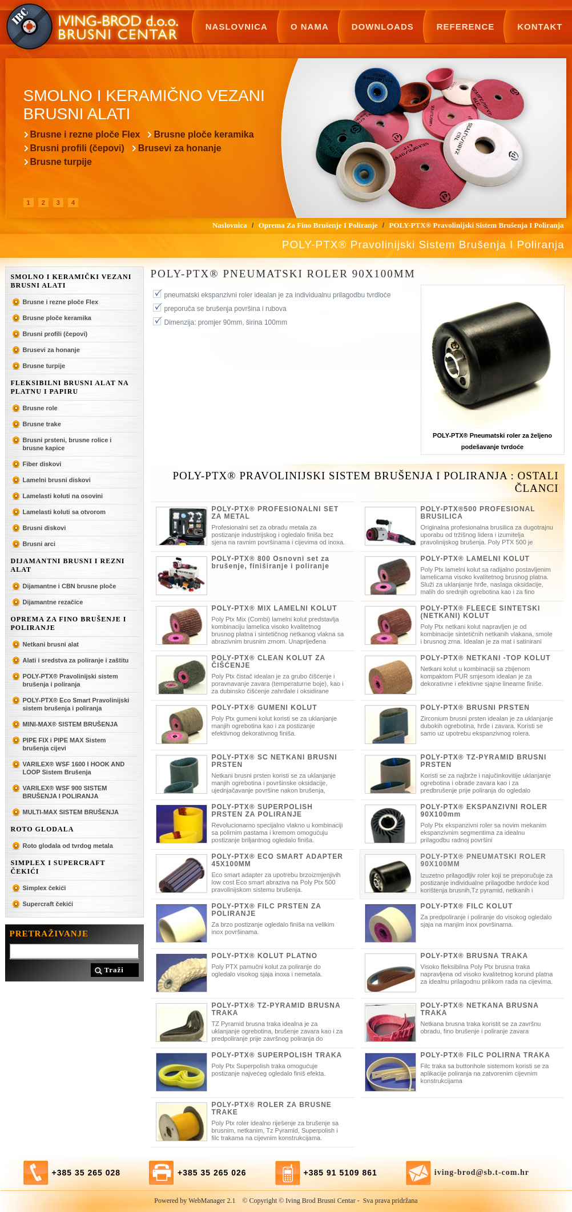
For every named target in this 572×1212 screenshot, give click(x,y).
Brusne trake (42, 424)
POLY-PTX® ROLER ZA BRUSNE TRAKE (272, 1108)
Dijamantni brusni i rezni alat (68, 565)
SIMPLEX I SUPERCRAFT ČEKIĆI (58, 867)
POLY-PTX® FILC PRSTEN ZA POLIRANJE (266, 910)
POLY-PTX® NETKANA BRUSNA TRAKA (480, 1009)
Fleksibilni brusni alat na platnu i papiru (70, 387)
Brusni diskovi (44, 527)
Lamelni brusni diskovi (57, 479)
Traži (114, 969)
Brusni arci (39, 543)
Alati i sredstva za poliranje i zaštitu (76, 660)
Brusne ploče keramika (203, 134)
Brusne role (40, 408)
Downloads (383, 26)
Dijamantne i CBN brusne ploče (69, 586)
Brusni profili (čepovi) (77, 148)
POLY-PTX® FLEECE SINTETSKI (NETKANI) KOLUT (481, 612)
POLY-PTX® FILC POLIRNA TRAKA (485, 1055)
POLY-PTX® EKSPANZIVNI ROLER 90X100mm (484, 810)
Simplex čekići (44, 887)
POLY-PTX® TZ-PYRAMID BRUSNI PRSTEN (484, 761)
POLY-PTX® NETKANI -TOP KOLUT (486, 658)
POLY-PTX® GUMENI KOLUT (264, 708)
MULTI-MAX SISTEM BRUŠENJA (71, 812)
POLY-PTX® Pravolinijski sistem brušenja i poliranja (70, 680)
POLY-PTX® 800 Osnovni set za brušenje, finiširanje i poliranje (270, 562)
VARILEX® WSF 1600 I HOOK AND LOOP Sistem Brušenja (74, 768)
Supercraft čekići (48, 903)
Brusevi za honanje (179, 148)
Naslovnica (237, 26)
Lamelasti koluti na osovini (63, 495)
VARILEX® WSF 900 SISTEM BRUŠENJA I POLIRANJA (65, 792)
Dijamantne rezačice (53, 602)
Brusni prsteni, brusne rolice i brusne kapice (67, 444)
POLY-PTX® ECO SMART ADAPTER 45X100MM (277, 860)
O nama (310, 26)
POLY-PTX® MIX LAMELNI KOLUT (274, 608)
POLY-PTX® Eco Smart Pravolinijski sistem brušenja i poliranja (76, 704)
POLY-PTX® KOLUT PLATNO (265, 956)
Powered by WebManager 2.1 (194, 1201)
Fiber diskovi (42, 463)
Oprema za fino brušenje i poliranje (69, 623)
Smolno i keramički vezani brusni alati (71, 281)
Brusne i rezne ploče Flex (85, 134)
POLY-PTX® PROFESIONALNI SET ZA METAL (275, 512)
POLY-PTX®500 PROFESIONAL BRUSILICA (478, 512)
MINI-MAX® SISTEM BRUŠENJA (70, 724)
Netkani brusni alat (51, 644)
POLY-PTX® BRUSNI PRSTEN (475, 708)
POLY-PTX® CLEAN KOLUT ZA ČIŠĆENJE (268, 661)
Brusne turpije (61, 162)
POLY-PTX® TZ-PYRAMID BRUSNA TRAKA (276, 1009)
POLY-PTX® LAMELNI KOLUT (475, 559)
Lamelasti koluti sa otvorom (64, 511)
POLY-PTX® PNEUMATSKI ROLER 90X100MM (483, 860)
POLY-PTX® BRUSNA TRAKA (475, 956)
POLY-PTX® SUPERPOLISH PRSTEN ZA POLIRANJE (262, 810)
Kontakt (539, 26)
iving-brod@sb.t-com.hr (481, 1172)
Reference (466, 26)
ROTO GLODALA (42, 829)
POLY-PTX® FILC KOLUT (467, 906)
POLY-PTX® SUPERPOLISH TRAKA (277, 1055)
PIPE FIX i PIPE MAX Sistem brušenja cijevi (64, 744)
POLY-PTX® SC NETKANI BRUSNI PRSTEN (274, 761)
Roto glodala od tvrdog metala (68, 845)
